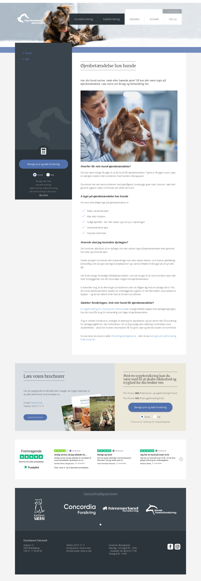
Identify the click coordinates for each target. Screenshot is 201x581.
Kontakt (154, 19)
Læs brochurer (35, 417)
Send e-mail (36, 402)
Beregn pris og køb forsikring (44, 164)
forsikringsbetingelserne (124, 336)
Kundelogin (172, 11)
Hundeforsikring (83, 19)
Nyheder (135, 19)
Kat (27, 59)
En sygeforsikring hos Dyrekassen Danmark (102, 309)
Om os (173, 19)
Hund (28, 53)
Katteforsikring (111, 19)
